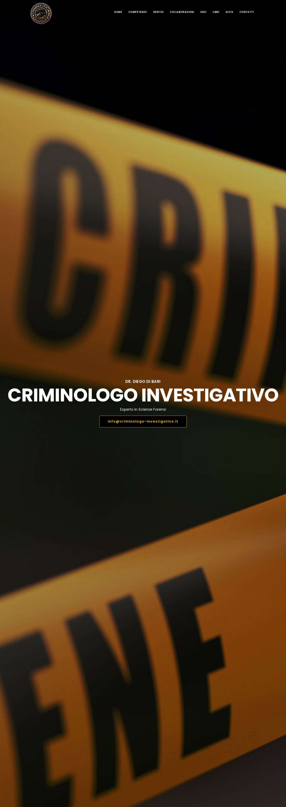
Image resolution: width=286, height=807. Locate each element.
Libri (216, 12)
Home (118, 12)
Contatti (246, 12)
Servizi (158, 12)
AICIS (229, 12)
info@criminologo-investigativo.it (143, 421)
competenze (137, 12)
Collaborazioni (182, 12)
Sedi (203, 12)
